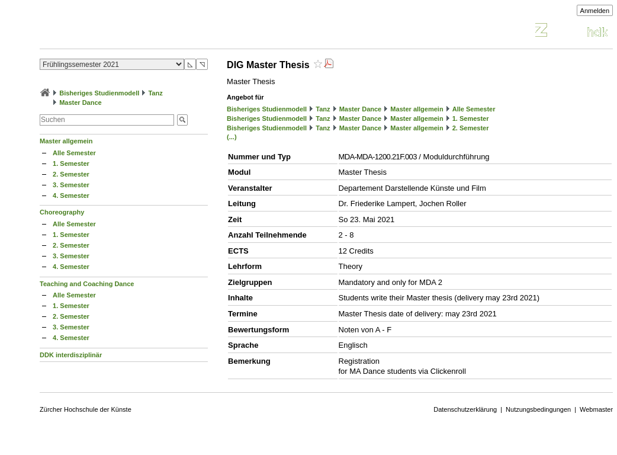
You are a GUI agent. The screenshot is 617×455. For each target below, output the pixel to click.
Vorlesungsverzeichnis (127, 32)
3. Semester (71, 184)
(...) (232, 136)
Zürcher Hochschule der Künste (85, 409)
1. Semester (71, 163)
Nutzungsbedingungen (538, 409)
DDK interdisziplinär (71, 354)
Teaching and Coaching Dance (87, 283)
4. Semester (71, 195)
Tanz (155, 93)
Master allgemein (66, 141)
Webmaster (596, 409)
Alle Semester (74, 152)
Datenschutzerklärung (465, 409)
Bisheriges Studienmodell (99, 93)
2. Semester (71, 174)
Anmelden (595, 10)
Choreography (62, 212)
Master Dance (80, 102)
